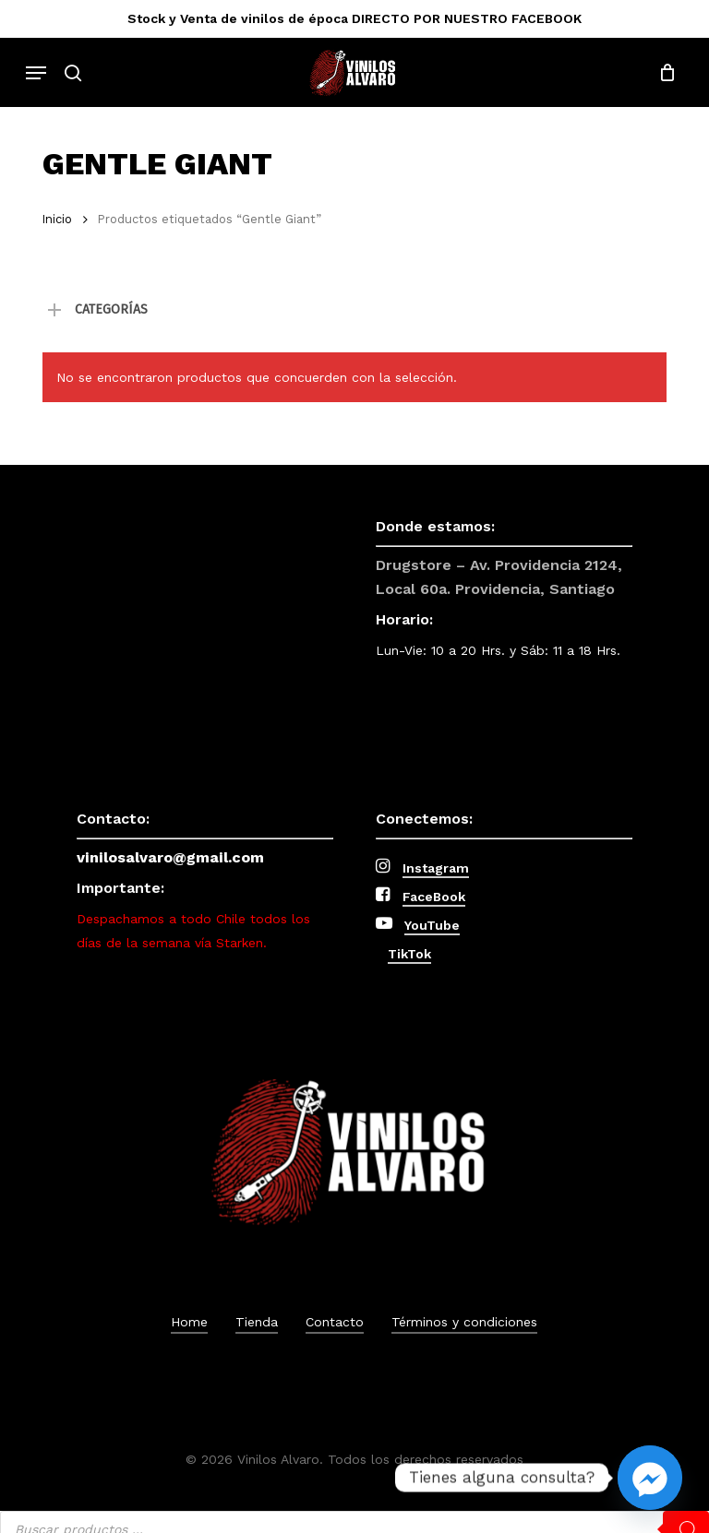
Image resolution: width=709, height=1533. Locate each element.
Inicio (57, 219)
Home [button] (189, 1321)
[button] (36, 73)
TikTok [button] (409, 953)
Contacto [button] (335, 1321)
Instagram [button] (436, 868)
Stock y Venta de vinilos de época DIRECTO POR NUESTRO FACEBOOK (354, 18)
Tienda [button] (256, 1321)
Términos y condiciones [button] (464, 1321)
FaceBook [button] (434, 896)
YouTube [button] (432, 925)
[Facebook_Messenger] (650, 1477)
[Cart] (662, 73)
